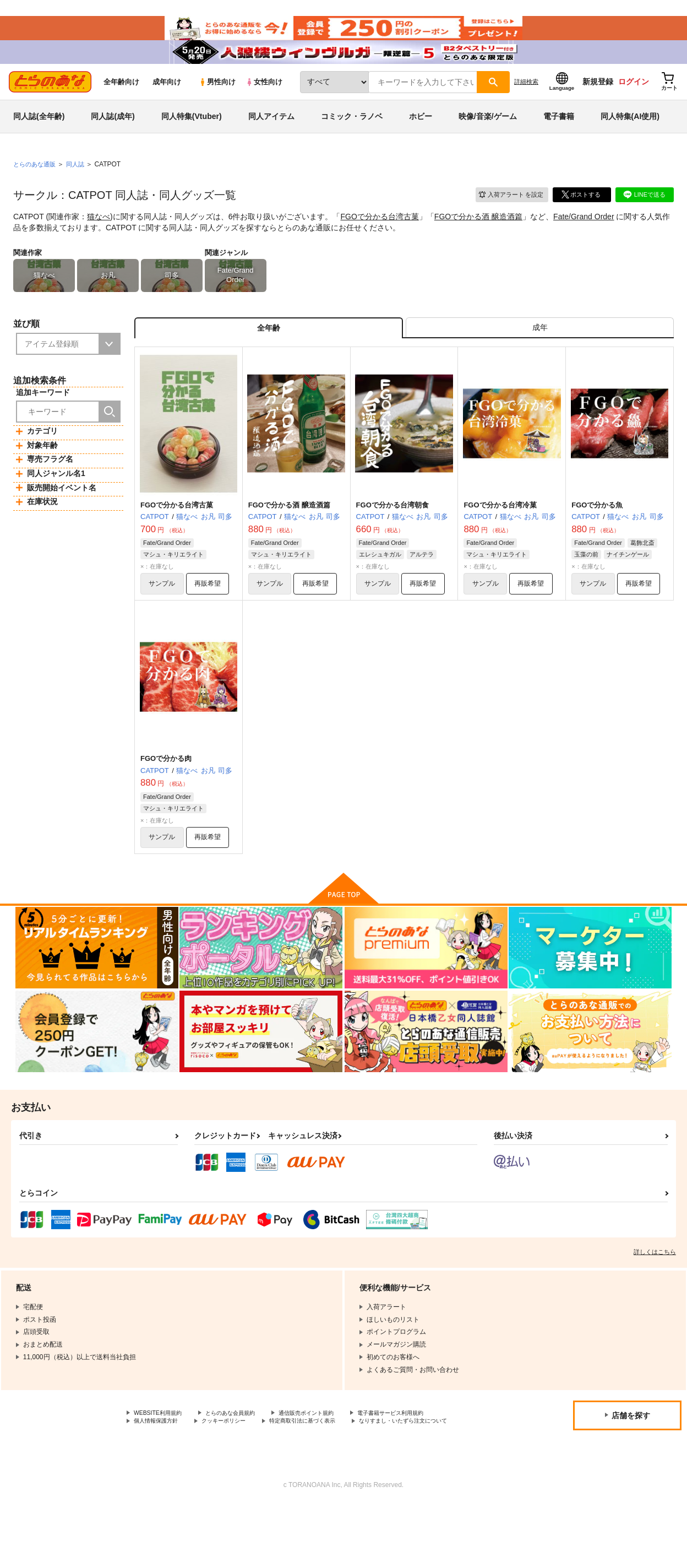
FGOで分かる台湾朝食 (392, 529)
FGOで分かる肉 (166, 785)
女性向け (264, 100)
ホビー (420, 134)
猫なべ (98, 234)
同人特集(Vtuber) (191, 134)
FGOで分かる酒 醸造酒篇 (478, 234)
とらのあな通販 (36, 182)
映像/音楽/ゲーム (488, 134)
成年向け (166, 100)
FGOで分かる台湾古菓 (380, 234)
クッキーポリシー (236, 1452)
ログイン (633, 99)
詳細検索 (526, 99)
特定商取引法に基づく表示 (326, 1452)
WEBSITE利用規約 (162, 1443)
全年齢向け (121, 100)
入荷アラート (506, 212)
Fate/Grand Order (583, 234)
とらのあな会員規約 (243, 1443)
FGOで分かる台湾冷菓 (500, 529)
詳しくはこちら (655, 1281)
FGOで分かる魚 (597, 529)
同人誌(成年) (112, 134)
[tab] (540, 349)
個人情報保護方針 (160, 1452)
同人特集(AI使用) (630, 134)
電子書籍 (558, 134)
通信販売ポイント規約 (330, 1443)
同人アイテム (271, 134)
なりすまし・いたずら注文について (186, 1462)
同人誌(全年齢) (38, 134)
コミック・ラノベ (352, 134)
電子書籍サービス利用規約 (426, 1443)
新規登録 (597, 99)
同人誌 (80, 182)
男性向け (217, 100)
